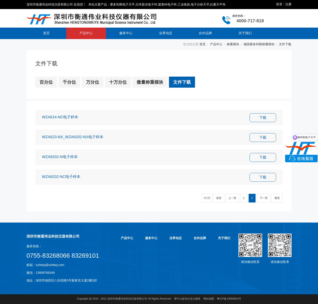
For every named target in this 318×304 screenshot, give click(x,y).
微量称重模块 (150, 82)
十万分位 (118, 82)
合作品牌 (205, 33)
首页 (46, 33)
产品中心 (86, 33)
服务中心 (125, 33)
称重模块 (233, 44)
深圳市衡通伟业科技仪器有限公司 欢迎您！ (56, 4)
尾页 (277, 198)
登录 (279, 4)
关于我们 (245, 33)
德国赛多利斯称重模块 (259, 44)
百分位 (46, 82)
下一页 (264, 198)
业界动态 (165, 33)
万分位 (92, 82)
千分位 (69, 82)
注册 (288, 4)
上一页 (232, 198)
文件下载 (285, 44)
